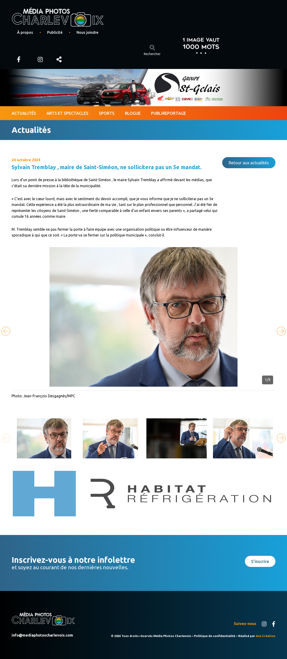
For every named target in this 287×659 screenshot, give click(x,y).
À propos (25, 32)
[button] (281, 331)
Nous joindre (87, 32)
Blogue (133, 113)
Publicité (54, 32)
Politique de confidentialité (214, 635)
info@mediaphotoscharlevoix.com (42, 635)
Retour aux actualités (248, 162)
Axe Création (265, 635)
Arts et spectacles (67, 113)
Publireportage (168, 113)
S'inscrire (260, 561)
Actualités (24, 113)
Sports (106, 113)
